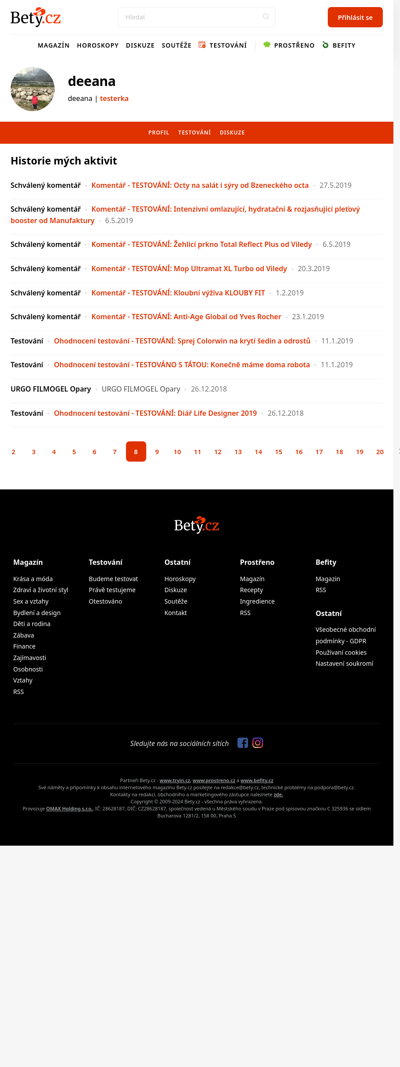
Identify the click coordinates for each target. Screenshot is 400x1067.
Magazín (54, 45)
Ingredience (257, 601)
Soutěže (177, 45)
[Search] (197, 17)
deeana (91, 81)
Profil (159, 132)
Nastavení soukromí (344, 663)
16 (299, 451)
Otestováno (105, 601)
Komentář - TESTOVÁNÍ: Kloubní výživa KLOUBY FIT (178, 293)
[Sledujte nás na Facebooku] (240, 743)
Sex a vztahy (30, 601)
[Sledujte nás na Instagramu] (255, 743)
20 (380, 451)
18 (339, 451)
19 (359, 451)
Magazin (327, 579)
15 (278, 451)
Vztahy (23, 680)
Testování (223, 45)
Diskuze (140, 45)
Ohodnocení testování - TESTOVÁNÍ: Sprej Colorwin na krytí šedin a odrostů (182, 341)
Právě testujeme (112, 590)
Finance (24, 646)
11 (197, 451)
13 (238, 451)
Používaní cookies (341, 652)
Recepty (251, 590)
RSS (18, 691)
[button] (266, 17)
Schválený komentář (46, 185)
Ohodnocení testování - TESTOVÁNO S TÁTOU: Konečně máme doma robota (182, 364)
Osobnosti (28, 669)
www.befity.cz (257, 780)
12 (218, 451)
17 (319, 451)
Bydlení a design (37, 612)
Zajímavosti (29, 657)
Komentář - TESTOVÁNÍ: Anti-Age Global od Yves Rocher (186, 316)
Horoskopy (98, 45)
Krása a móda (33, 579)
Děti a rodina (32, 623)
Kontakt (175, 612)
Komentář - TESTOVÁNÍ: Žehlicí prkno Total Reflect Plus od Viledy (202, 244)
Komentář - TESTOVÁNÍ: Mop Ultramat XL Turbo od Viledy (189, 268)
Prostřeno (289, 45)
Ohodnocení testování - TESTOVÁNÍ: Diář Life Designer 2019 (155, 413)
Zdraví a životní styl (40, 590)
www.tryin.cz (174, 780)
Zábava (23, 635)
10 (177, 451)
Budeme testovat (113, 579)
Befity (339, 45)
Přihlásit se (355, 17)
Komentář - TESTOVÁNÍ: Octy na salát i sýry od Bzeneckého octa (200, 185)
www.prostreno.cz (214, 780)
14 (258, 451)
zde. (278, 794)
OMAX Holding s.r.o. (69, 808)
